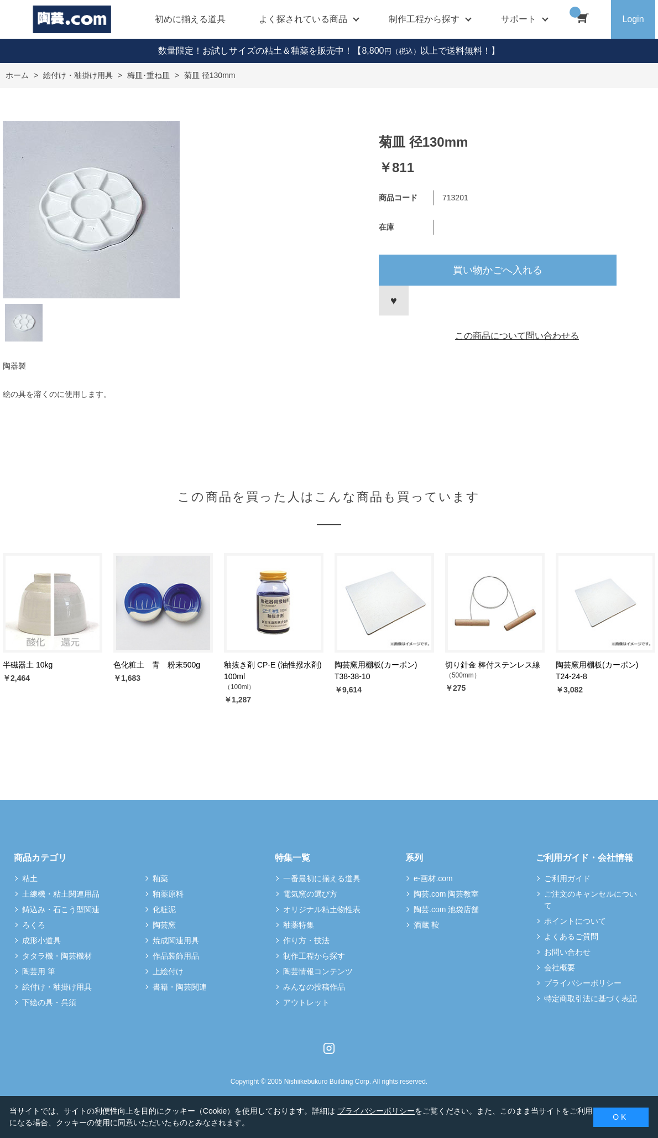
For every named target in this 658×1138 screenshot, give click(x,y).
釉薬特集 (298, 924)
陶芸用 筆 (38, 971)
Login (633, 19)
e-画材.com (433, 878)
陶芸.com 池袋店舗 (446, 909)
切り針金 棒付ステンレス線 (492, 664)
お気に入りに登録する (394, 300)
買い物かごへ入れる (497, 270)
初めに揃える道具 (190, 19)
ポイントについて (575, 921)
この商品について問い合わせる (517, 335)
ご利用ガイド (567, 878)
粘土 (30, 878)
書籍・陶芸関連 (180, 986)
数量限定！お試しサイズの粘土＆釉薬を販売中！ (255, 50)
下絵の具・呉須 (49, 1002)
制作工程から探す (314, 955)
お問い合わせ (567, 952)
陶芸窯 (164, 924)
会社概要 (559, 967)
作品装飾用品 (176, 955)
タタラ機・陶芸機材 (57, 955)
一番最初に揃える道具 (322, 878)
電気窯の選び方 (310, 893)
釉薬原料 (168, 893)
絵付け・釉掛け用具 (57, 986)
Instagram (329, 1048)
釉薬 (160, 878)
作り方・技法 (306, 940)
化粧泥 (164, 909)
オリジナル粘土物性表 (322, 909)
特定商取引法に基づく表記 (590, 998)
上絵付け (168, 971)
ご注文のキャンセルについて (590, 899)
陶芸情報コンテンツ (318, 971)
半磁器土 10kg (28, 664)
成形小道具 (41, 940)
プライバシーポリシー (583, 983)
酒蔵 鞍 (426, 924)
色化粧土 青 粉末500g (156, 664)
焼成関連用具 (176, 940)
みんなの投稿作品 (314, 986)
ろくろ (33, 924)
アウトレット (306, 1002)
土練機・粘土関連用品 (61, 893)
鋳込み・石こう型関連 (61, 909)
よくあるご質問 (571, 936)
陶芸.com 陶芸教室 (446, 893)
